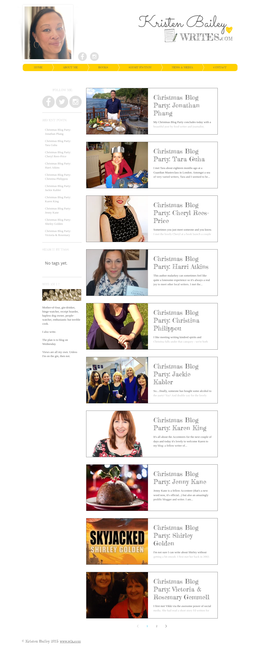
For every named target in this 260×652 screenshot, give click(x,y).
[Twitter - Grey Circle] (62, 102)
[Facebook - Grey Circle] (82, 56)
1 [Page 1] (147, 626)
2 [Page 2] (156, 626)
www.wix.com (70, 641)
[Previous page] (138, 626)
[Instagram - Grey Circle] (94, 56)
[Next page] (166, 626)
